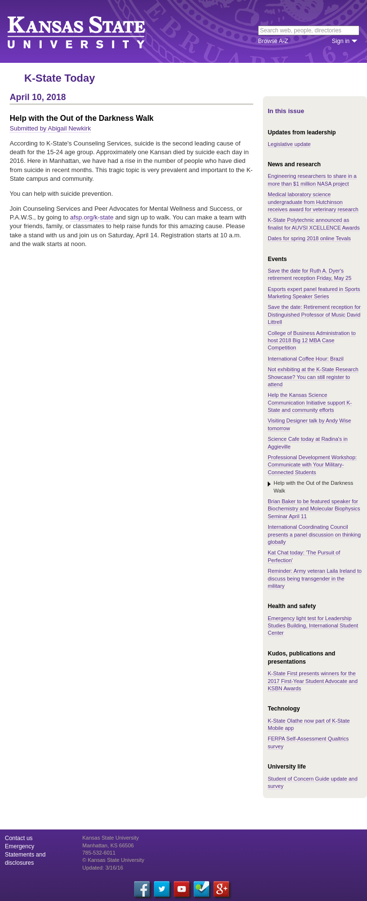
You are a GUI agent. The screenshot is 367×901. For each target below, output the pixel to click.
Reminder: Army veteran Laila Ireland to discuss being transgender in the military (315, 578)
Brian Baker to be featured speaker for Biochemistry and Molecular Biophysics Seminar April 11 (314, 508)
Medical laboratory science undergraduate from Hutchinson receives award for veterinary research (313, 201)
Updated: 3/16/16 (102, 868)
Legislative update (289, 144)
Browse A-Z (273, 41)
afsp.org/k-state (92, 217)
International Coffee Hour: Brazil (305, 359)
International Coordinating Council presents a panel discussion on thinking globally (314, 534)
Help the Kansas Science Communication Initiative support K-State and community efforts (310, 402)
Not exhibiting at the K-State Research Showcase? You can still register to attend (313, 376)
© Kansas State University (113, 860)
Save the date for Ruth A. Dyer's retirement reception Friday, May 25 (310, 274)
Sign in (341, 41)
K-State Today (59, 78)
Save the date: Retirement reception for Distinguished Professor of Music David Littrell (314, 314)
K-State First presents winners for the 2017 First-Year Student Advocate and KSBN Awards (313, 680)
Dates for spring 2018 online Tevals (309, 238)
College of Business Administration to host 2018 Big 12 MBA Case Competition (312, 340)
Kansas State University (88, 31)
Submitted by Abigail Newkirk (50, 128)
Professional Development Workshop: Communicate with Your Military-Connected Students (312, 464)
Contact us (18, 838)
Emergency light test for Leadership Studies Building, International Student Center (313, 625)
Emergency (19, 846)
